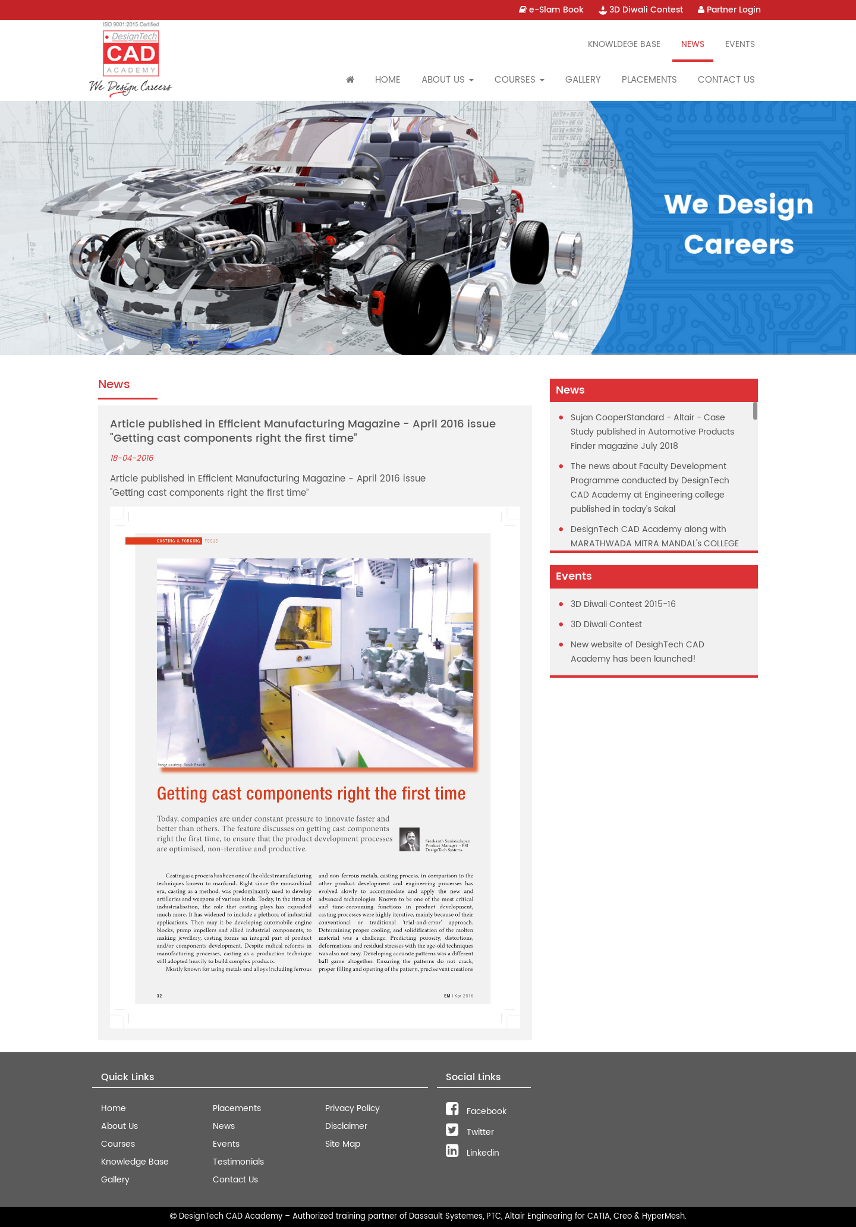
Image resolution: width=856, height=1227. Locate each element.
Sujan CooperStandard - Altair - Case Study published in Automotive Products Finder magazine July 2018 (652, 432)
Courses (118, 1144)
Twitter (470, 1132)
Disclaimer (346, 1126)
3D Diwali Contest (641, 10)
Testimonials (238, 1162)
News (692, 44)
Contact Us (726, 80)
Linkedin (472, 1153)
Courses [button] (520, 80)
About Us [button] (447, 80)
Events (740, 44)
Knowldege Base (624, 44)
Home (388, 80)
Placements (649, 80)
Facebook (476, 1111)
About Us (119, 1126)
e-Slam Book (551, 10)
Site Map (342, 1144)
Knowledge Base (135, 1162)
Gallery (583, 80)
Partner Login (729, 10)
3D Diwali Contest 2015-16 (623, 604)
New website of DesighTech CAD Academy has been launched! (637, 652)
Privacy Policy (352, 1108)
